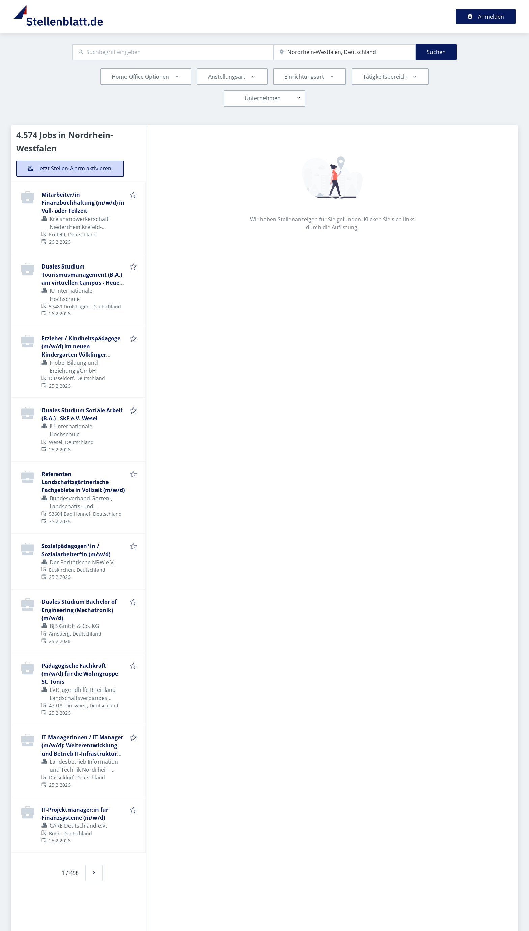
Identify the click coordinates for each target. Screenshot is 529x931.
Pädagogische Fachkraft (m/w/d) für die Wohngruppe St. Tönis (79, 673)
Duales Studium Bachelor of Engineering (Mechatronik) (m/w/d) (79, 610)
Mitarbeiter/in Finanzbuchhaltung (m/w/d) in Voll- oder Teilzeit (82, 203)
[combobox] (173, 52)
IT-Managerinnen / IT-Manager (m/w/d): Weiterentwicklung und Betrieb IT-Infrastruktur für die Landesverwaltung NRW (82, 753)
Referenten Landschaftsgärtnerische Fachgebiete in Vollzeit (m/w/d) (83, 482)
